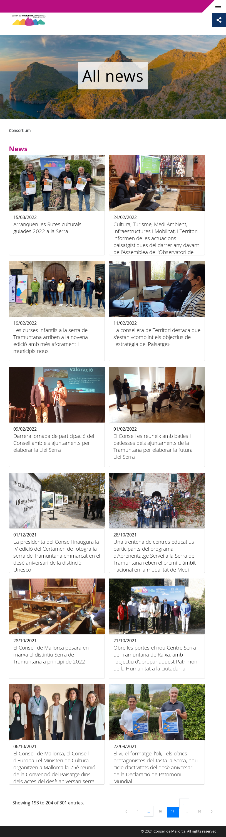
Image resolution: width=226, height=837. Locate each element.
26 (201, 811)
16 (162, 811)
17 (174, 811)
